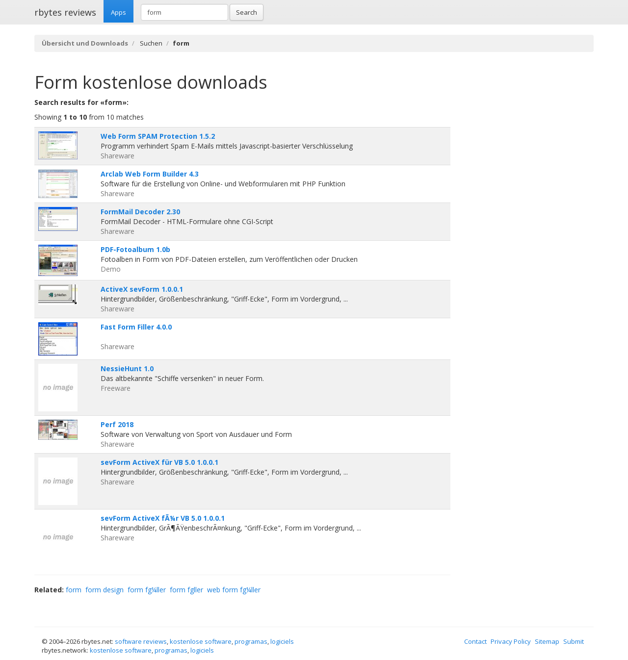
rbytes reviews (65, 12)
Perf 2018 (117, 424)
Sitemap (547, 641)
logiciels (282, 641)
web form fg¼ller (234, 589)
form (73, 589)
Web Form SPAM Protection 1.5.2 (158, 136)
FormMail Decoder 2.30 (140, 211)
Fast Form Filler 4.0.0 (136, 326)
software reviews (141, 641)
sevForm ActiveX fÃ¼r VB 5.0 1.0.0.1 (163, 518)
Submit (573, 641)
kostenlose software (201, 641)
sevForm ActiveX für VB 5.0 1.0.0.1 (159, 462)
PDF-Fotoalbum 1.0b (135, 249)
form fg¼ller (147, 589)
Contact (475, 641)
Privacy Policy (511, 641)
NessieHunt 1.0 (127, 368)
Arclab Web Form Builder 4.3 (150, 173)
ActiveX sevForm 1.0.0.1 (142, 289)
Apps (118, 12)
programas (251, 641)
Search (246, 12)
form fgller (186, 589)
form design (104, 589)
